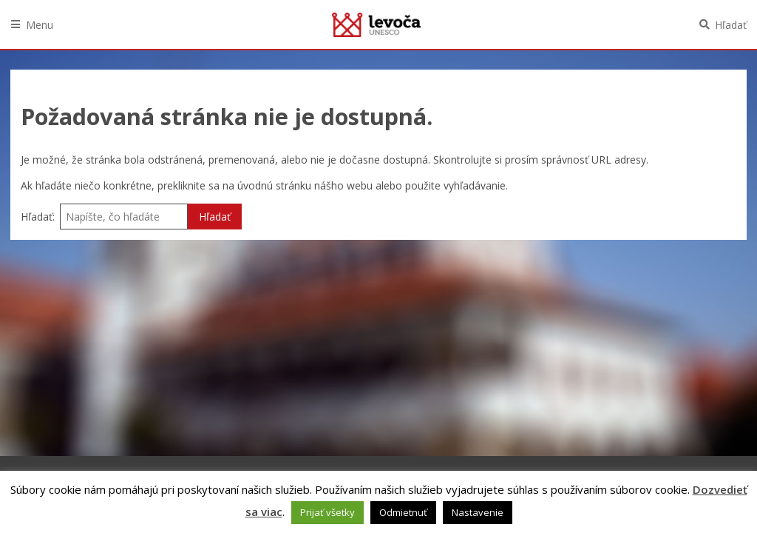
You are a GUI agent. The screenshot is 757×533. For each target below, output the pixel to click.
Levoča (376, 24)
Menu (39, 25)
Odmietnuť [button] (403, 512)
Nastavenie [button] (477, 512)
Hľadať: (38, 216)
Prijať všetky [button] (327, 512)
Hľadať (731, 25)
